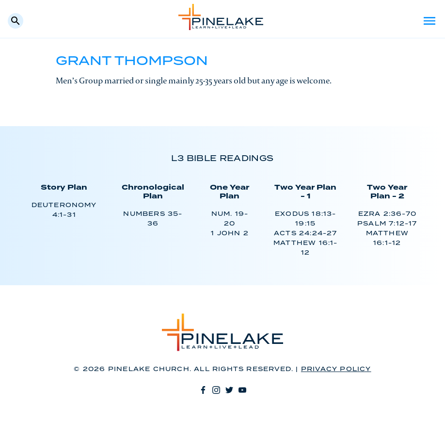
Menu (429, 21)
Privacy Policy (336, 369)
